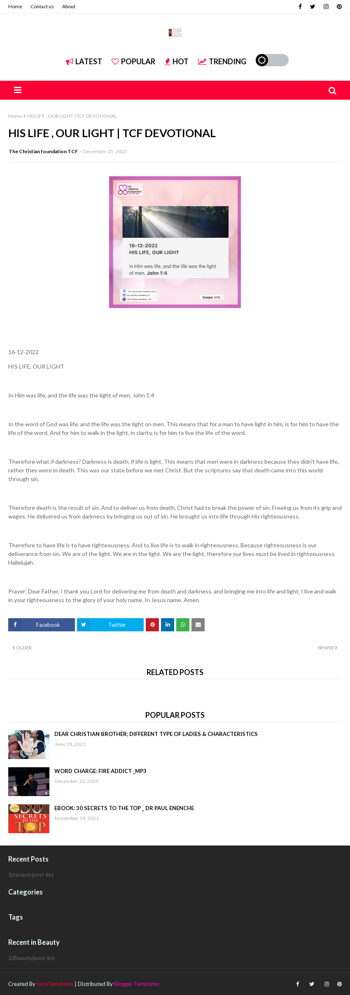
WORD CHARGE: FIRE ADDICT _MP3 (100, 771)
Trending (222, 61)
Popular (133, 61)
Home (15, 6)
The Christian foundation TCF (43, 151)
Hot (177, 61)
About (68, 6)
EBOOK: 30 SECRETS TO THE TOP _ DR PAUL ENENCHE (124, 808)
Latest (84, 61)
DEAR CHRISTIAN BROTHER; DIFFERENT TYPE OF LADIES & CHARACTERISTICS (156, 734)
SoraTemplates (55, 984)
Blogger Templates (136, 984)
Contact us (42, 6)
